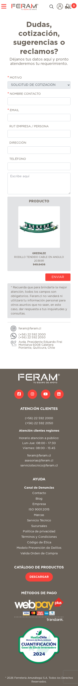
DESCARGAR (39, 577)
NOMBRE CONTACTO (24, 93)
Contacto (39, 493)
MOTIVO (14, 77)
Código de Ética (39, 542)
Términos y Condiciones (39, 536)
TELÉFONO (16, 158)
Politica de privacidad (39, 531)
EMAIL (13, 110)
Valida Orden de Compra (39, 553)
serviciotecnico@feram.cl (39, 465)
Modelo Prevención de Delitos (39, 547)
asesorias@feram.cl (39, 460)
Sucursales (39, 526)
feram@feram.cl (39, 455)
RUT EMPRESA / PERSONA (28, 126)
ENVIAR (58, 277)
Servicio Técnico (39, 520)
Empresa (39, 504)
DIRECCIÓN (16, 142)
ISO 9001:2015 (39, 509)
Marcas (39, 515)
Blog (39, 498)
